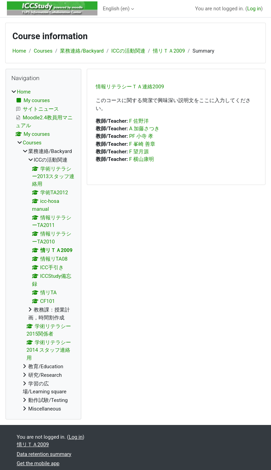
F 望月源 (139, 152)
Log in (254, 9)
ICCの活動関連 (128, 51)
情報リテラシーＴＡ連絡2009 (130, 87)
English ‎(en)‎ (116, 9)
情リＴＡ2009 (169, 51)
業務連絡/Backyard (82, 51)
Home (19, 51)
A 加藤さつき (144, 128)
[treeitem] (43, 250)
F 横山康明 (141, 159)
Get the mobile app (38, 463)
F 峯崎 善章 (142, 144)
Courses (43, 51)
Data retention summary (44, 454)
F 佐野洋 (139, 121)
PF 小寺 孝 (141, 136)
